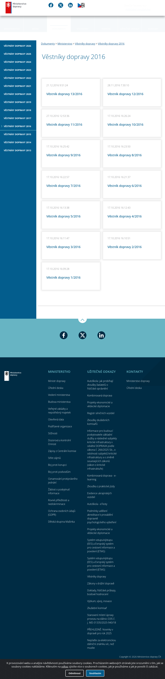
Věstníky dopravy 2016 (17, 126)
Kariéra (106, 28)
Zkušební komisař (97, 608)
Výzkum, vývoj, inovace (99, 601)
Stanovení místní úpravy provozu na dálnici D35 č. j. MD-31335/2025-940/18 (101, 618)
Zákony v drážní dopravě (100, 583)
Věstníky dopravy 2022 (17, 77)
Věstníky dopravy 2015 (17, 134)
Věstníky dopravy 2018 (17, 110)
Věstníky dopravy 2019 (17, 102)
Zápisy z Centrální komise (62, 451)
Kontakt (153, 28)
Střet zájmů (54, 458)
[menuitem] (11, 23)
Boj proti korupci (57, 465)
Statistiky (82, 28)
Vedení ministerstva (59, 395)
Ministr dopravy (56, 381)
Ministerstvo (12, 28)
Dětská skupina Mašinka (61, 521)
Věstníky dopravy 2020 (17, 94)
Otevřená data (56, 419)
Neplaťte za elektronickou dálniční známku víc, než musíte (101, 644)
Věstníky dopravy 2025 (17, 53)
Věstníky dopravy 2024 (17, 61)
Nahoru (82, 321)
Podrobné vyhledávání (138, 9)
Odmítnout (74, 673)
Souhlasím (95, 673)
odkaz (64, 666)
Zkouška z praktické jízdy (101, 486)
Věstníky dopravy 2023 (17, 69)
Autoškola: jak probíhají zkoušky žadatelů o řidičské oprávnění (100, 384)
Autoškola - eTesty (97, 504)
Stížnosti (52, 433)
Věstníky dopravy (85, 43)
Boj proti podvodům (59, 472)
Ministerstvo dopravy (16, 7)
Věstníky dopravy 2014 (17, 142)
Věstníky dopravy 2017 (17, 118)
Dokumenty (59, 28)
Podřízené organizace (60, 426)
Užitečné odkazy (130, 28)
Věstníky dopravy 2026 (17, 45)
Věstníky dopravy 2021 (17, 86)
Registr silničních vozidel (100, 413)
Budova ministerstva (59, 402)
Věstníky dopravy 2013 (17, 150)
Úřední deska (55, 388)
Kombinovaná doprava (99, 395)
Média (35, 28)
